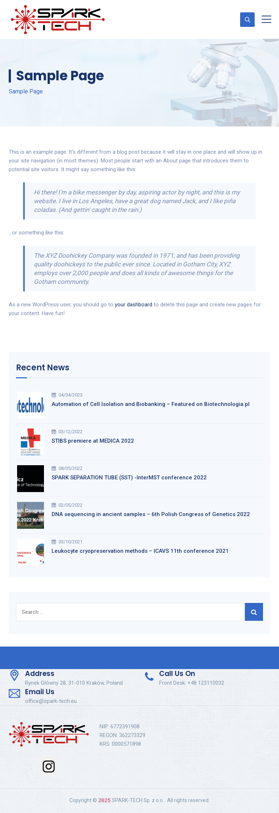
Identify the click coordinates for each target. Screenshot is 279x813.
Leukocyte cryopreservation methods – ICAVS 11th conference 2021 (140, 551)
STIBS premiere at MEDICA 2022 (93, 441)
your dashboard (133, 304)
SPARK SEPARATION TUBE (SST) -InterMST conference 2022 (129, 477)
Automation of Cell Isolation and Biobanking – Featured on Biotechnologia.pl (151, 404)
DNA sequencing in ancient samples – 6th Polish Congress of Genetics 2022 (151, 514)
